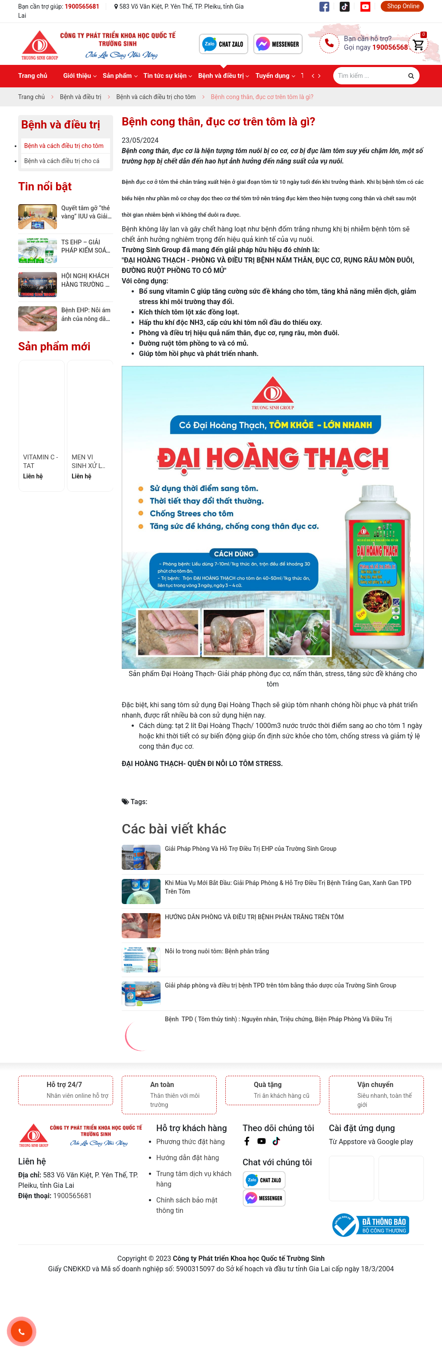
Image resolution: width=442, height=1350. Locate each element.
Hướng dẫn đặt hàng (187, 1227)
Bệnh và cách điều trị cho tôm (64, 145)
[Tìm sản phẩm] (376, 75)
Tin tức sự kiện (164, 76)
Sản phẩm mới (54, 346)
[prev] (315, 76)
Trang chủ (32, 76)
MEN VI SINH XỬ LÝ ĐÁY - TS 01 (88, 465)
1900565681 (82, 6)
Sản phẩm (117, 76)
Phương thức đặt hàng (190, 1211)
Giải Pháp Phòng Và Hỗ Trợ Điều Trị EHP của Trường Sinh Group (251, 848)
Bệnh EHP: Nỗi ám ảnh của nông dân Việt (86, 318)
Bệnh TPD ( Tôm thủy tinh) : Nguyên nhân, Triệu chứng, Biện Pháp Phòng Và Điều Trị (278, 1088)
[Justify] (411, 75)
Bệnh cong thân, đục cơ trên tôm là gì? (219, 121)
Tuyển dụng (273, 76)
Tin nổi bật (45, 186)
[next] (321, 76)
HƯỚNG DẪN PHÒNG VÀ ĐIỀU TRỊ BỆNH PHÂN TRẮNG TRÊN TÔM (254, 944)
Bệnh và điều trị (221, 76)
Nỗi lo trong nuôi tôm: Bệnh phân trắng (218, 992)
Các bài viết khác (174, 829)
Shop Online (403, 6)
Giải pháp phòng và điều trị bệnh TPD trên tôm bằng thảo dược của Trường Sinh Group (281, 1040)
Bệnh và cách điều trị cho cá (61, 160)
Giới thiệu (77, 76)
